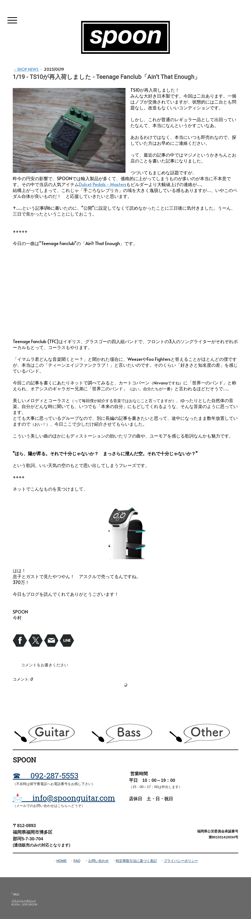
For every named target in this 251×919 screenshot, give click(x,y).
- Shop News (26, 69)
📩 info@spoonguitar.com (64, 797)
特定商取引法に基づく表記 (136, 861)
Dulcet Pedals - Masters (102, 184)
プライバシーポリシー (181, 861)
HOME (61, 861)
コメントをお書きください (44, 664)
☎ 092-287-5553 (45, 775)
